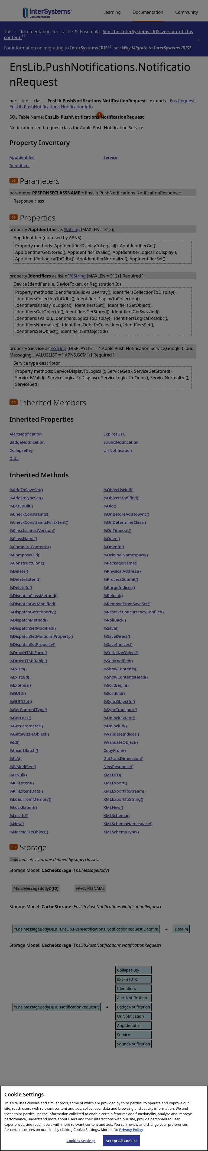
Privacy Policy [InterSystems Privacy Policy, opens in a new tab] (131, 1135)
